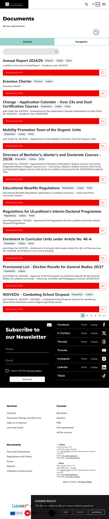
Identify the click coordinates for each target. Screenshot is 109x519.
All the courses (64, 432)
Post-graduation (65, 427)
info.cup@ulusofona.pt (70, 474)
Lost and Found (15, 427)
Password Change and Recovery (24, 417)
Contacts (11, 413)
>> (104, 315)
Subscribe (27, 379)
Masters (61, 417)
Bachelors (62, 413)
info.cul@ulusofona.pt (69, 456)
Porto (84, 324)
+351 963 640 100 (72, 458)
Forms (10, 461)
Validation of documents (19, 470)
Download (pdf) (56, 72)
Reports (11, 466)
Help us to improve (17, 422)
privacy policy (34, 370)
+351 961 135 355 (72, 477)
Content (27, 41)
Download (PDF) (56, 258)
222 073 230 (65, 470)
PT (93, 4)
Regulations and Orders (19, 456)
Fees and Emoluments (18, 451)
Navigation (81, 41)
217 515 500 (65, 451)
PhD (59, 422)
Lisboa (94, 324)
